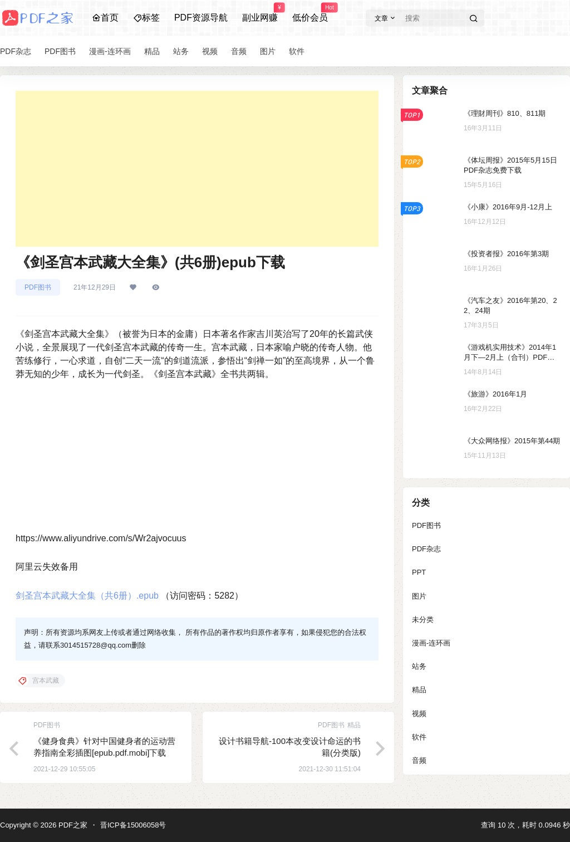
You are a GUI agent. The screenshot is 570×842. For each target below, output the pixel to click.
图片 (419, 596)
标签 (146, 17)
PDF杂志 (426, 549)
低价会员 (310, 13)
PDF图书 (37, 287)
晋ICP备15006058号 (133, 825)
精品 (419, 690)
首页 (105, 17)
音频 (419, 760)
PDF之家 (71, 825)
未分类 (423, 619)
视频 (419, 713)
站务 (419, 666)
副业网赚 (260, 13)
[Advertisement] (197, 169)
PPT (419, 572)
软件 (419, 737)
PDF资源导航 (201, 17)
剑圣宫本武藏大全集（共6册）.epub (87, 595)
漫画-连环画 (431, 643)
